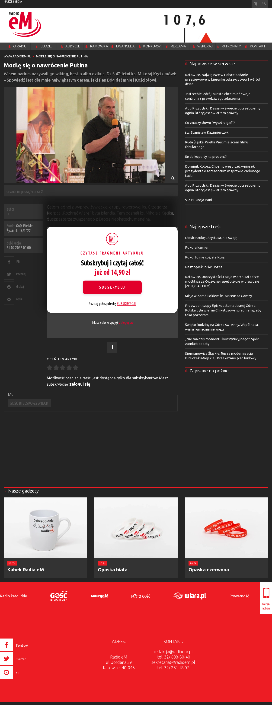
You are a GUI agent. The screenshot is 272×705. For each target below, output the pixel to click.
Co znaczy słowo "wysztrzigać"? (210, 123)
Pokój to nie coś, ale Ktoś (205, 257)
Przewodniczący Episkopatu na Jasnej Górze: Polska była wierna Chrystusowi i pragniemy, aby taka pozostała (223, 310)
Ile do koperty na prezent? (206, 157)
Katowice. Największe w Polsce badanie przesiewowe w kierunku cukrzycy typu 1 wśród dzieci (222, 79)
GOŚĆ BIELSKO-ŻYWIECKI (29, 403)
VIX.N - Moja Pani (198, 200)
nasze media (13, 1)
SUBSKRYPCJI (126, 303)
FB (18, 261)
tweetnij (21, 274)
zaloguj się (126, 322)
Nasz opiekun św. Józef (203, 267)
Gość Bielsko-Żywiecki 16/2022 (20, 228)
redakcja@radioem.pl (173, 651)
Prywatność (239, 596)
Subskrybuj (112, 287)
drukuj (20, 286)
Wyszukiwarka (264, 4)
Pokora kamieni (197, 247)
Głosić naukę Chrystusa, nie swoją (211, 238)
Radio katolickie (13, 596)
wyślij (19, 299)
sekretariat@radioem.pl (173, 662)
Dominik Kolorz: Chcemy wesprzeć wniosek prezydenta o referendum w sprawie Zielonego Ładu (222, 171)
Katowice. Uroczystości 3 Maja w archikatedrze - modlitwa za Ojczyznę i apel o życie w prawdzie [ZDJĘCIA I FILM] (223, 281)
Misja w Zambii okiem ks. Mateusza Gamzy (218, 296)
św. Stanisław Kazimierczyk (206, 132)
